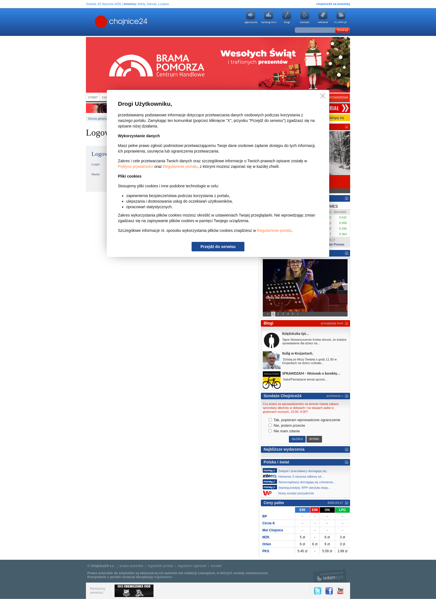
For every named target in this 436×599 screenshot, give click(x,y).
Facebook (329, 591)
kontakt (216, 566)
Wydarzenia (338, 97)
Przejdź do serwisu (218, 246)
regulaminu (163, 577)
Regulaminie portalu (180, 166)
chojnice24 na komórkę (333, 4)
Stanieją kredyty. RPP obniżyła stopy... (298, 487)
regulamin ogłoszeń (192, 566)
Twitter (317, 591)
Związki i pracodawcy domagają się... (297, 470)
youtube (341, 17)
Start (93, 97)
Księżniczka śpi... (295, 333)
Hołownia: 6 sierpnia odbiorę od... (295, 476)
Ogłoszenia (250, 17)
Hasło (95, 174)
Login (95, 164)
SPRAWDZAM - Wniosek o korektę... (311, 373)
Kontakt (304, 17)
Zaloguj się (336, 117)
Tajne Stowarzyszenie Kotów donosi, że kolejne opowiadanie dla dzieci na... (314, 341)
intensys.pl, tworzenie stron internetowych (330, 576)
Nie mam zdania (284, 431)
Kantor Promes (334, 244)
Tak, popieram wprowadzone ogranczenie (304, 420)
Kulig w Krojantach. (297, 353)
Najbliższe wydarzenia (284, 449)
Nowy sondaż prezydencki (290, 493)
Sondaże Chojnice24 (282, 396)
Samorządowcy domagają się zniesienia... (300, 481)
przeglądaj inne (332, 323)
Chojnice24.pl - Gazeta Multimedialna (99, 22)
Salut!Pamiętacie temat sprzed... (304, 379)
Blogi (286, 17)
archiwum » (334, 395)
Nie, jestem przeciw (286, 425)
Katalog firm (268, 17)
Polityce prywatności (135, 166)
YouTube (340, 591)
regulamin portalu (161, 566)
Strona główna (97, 118)
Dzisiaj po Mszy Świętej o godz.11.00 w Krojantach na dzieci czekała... (309, 361)
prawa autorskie (131, 566)
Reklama (322, 17)
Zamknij (321, 96)
